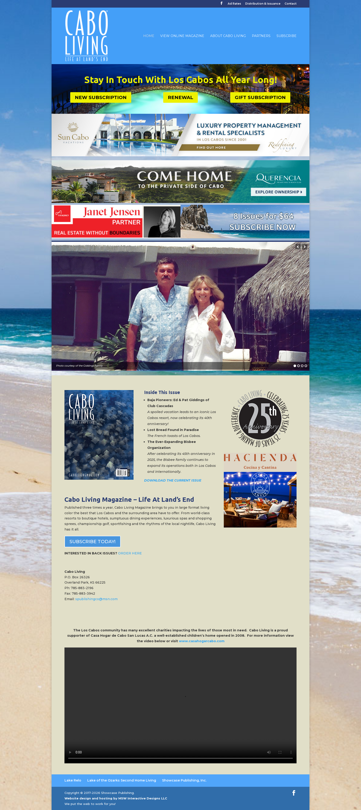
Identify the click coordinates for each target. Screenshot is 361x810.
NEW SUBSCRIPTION (101, 97)
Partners (261, 36)
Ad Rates (234, 3)
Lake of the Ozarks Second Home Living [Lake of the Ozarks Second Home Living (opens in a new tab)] (121, 780)
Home (148, 36)
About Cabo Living (228, 36)
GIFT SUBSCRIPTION (260, 97)
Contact (291, 3)
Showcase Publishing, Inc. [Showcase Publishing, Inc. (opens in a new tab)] (184, 780)
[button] (298, 246)
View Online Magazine (182, 36)
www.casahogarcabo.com (201, 641)
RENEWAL (180, 97)
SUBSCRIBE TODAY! (93, 541)
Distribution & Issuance (262, 3)
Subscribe (287, 36)
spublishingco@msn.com (96, 599)
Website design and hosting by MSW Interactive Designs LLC (115, 798)
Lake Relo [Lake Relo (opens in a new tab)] (72, 780)
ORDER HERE (130, 553)
